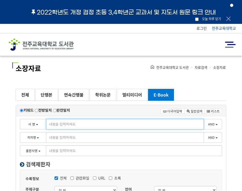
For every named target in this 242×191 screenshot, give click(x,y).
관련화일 (79, 178)
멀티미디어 (132, 95)
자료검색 (201, 67)
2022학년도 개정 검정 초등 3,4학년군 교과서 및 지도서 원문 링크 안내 (124, 12)
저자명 (33, 137)
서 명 (33, 124)
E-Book (161, 95)
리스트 (213, 111)
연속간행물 (74, 95)
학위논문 (103, 95)
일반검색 (195, 111)
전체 (25, 95)
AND (213, 124)
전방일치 (45, 110)
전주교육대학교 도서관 (172, 67)
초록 (115, 178)
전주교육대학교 (224, 28)
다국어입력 (172, 111)
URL (99, 178)
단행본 (46, 95)
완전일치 (63, 110)
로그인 (201, 28)
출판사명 (33, 150)
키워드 (28, 110)
